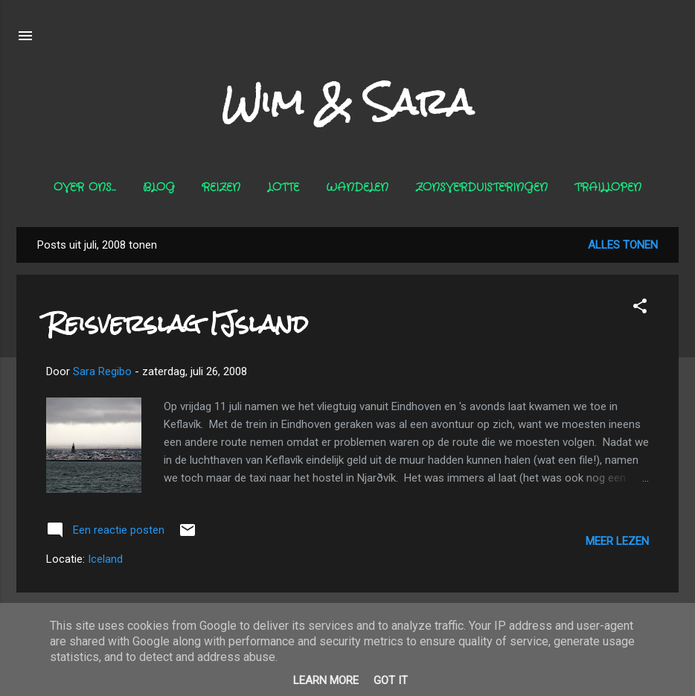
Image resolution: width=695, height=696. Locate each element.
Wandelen (357, 187)
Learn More (326, 680)
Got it (391, 680)
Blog (159, 187)
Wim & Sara (347, 102)
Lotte (283, 187)
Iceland (105, 559)
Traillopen (607, 187)
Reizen (221, 187)
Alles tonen (623, 245)
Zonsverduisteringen (481, 187)
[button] (640, 308)
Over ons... (85, 187)
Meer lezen (617, 541)
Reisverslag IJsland (177, 323)
